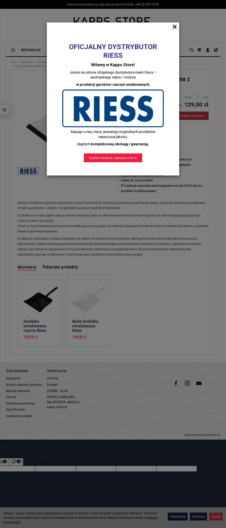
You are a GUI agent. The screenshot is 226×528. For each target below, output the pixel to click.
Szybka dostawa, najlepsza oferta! (113, 158)
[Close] (174, 26)
